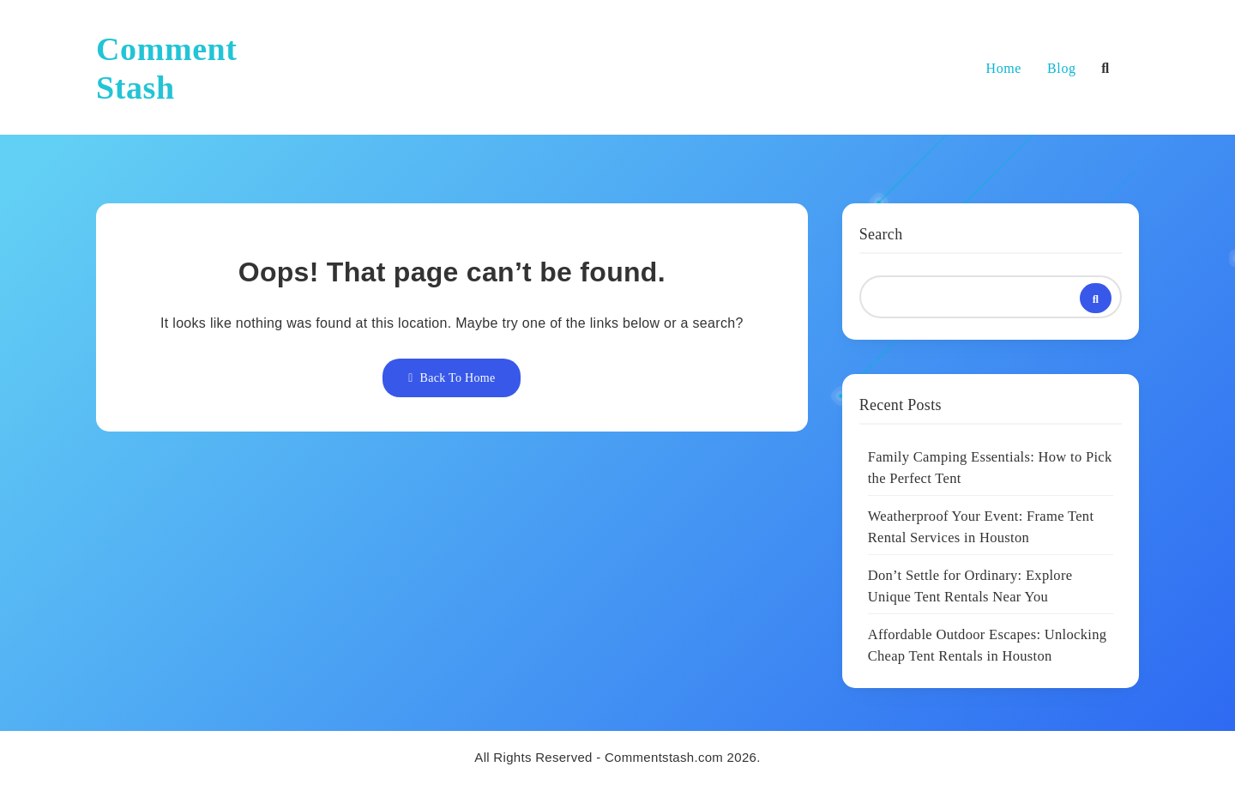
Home (1004, 68)
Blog (1061, 68)
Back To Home (451, 377)
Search (881, 234)
